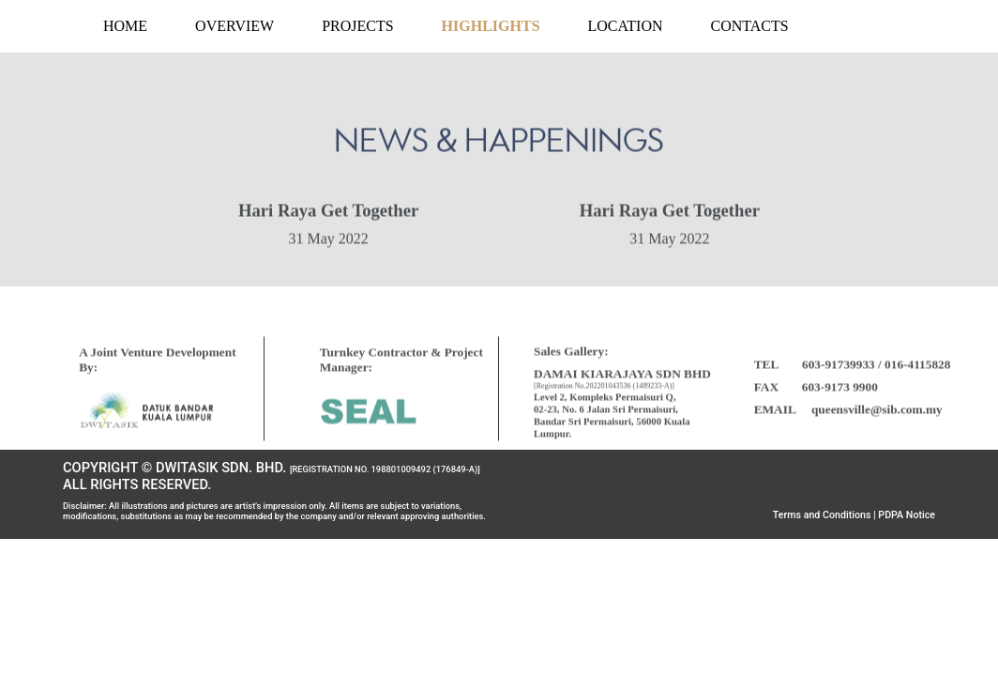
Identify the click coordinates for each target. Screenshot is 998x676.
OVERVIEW (234, 26)
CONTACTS (750, 26)
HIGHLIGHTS (491, 26)
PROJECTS (357, 26)
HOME (125, 26)
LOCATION (625, 26)
